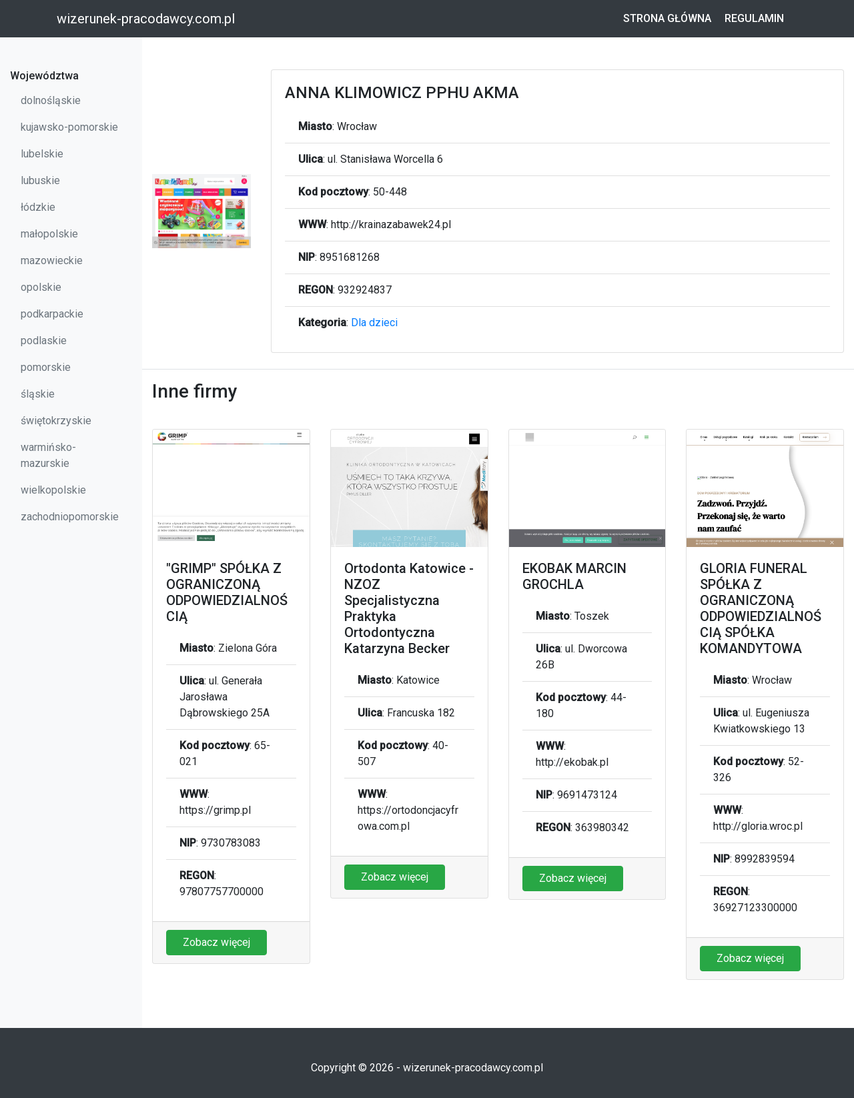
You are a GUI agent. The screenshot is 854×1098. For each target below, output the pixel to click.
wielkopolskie (53, 490)
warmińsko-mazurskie (48, 455)
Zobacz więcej (216, 942)
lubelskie (42, 153)
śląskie (38, 394)
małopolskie (49, 233)
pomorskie (46, 367)
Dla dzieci (374, 322)
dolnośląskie (51, 100)
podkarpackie (52, 314)
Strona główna (667, 18)
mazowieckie (52, 260)
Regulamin (754, 18)
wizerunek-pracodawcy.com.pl (146, 19)
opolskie (41, 287)
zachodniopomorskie (70, 516)
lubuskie (40, 180)
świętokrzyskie (56, 420)
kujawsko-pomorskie (69, 127)
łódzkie (38, 207)
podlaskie (44, 340)
